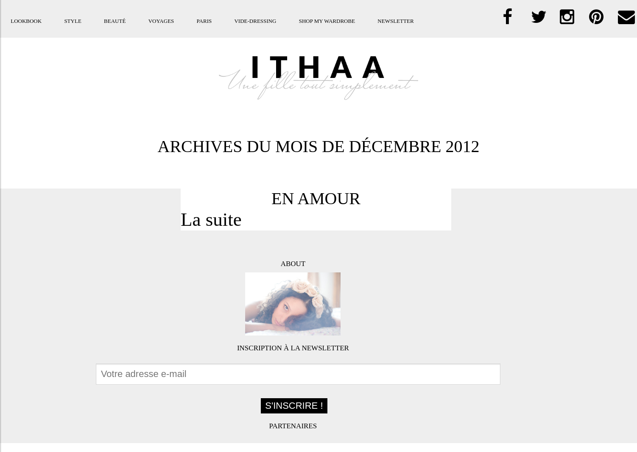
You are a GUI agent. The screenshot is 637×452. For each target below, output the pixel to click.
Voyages (161, 21)
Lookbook (26, 21)
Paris (204, 21)
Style (72, 21)
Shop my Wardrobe (327, 21)
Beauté (115, 21)
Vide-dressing (255, 21)
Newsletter (395, 21)
